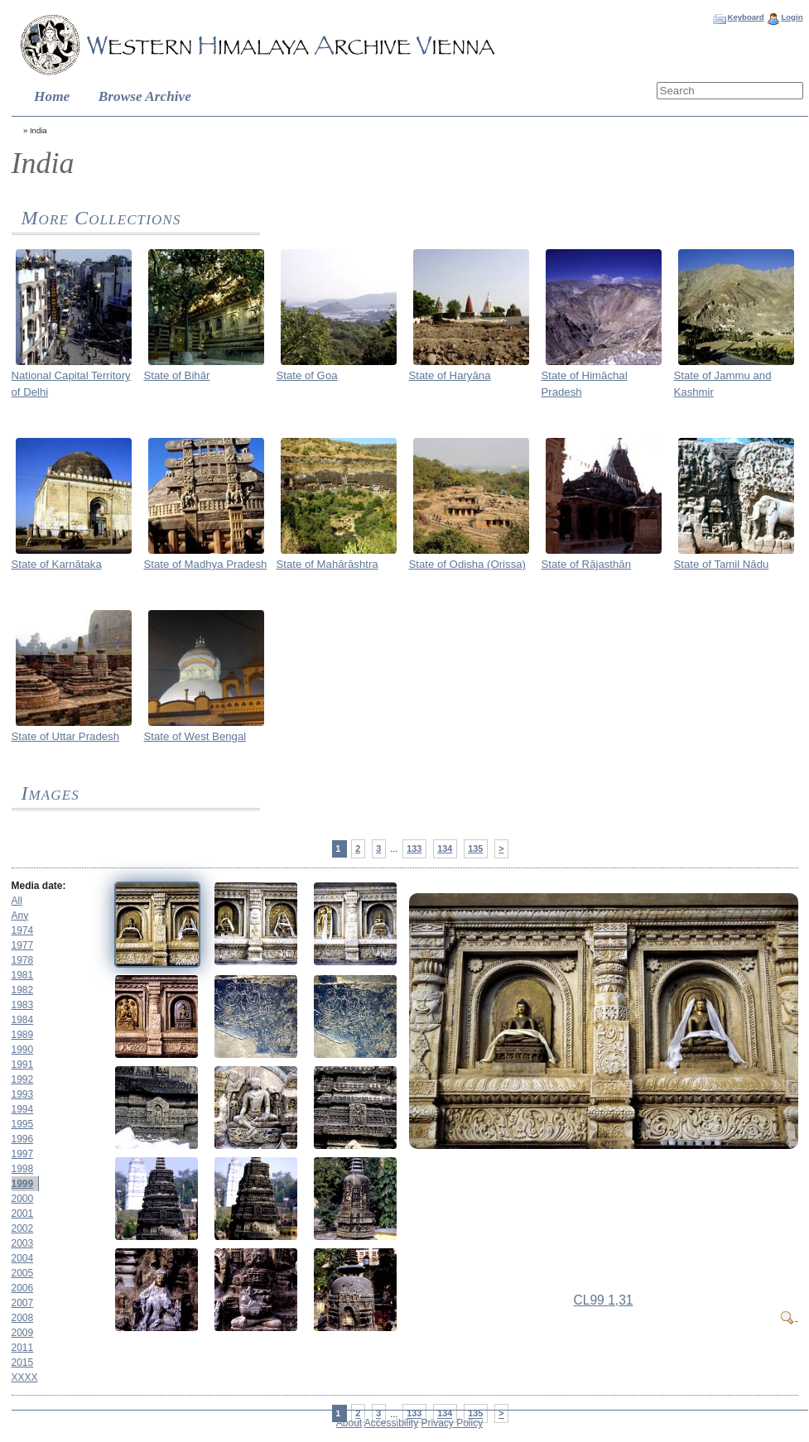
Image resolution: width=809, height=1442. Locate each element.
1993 (23, 1094)
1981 (23, 975)
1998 (23, 1169)
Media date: (39, 886)
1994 (23, 1109)
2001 (23, 1213)
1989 (23, 1035)
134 (444, 848)
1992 (23, 1079)
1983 (23, 1005)
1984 (23, 1020)
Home (52, 96)
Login (791, 17)
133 (414, 848)
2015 (23, 1362)
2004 (23, 1258)
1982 (23, 990)
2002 (23, 1228)
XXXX (25, 1377)
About (349, 1423)
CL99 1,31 (603, 1300)
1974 (23, 930)
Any (20, 915)
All (17, 900)
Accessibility (391, 1423)
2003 (23, 1243)
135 (475, 848)
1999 (23, 1184)
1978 (23, 960)
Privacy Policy (452, 1423)
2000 (23, 1198)
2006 (23, 1288)
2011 (23, 1347)
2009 (23, 1333)
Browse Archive (145, 96)
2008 (23, 1318)
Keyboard (745, 17)
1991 (23, 1064)
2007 (23, 1303)
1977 (23, 945)
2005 (23, 1273)
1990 (23, 1049)
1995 (23, 1124)
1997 (23, 1154)
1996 (23, 1139)
